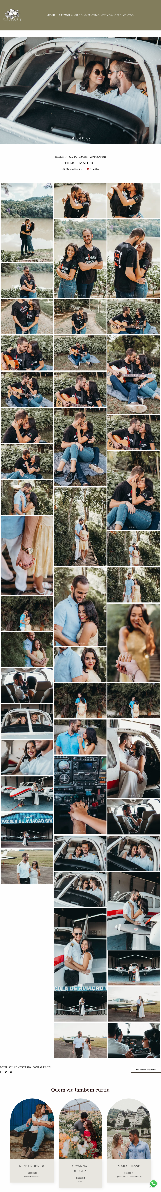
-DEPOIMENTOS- (124, 15)
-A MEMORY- (66, 15)
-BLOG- (78, 15)
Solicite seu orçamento (146, 1070)
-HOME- (52, 15)
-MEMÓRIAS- (92, 15)
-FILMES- (107, 15)
